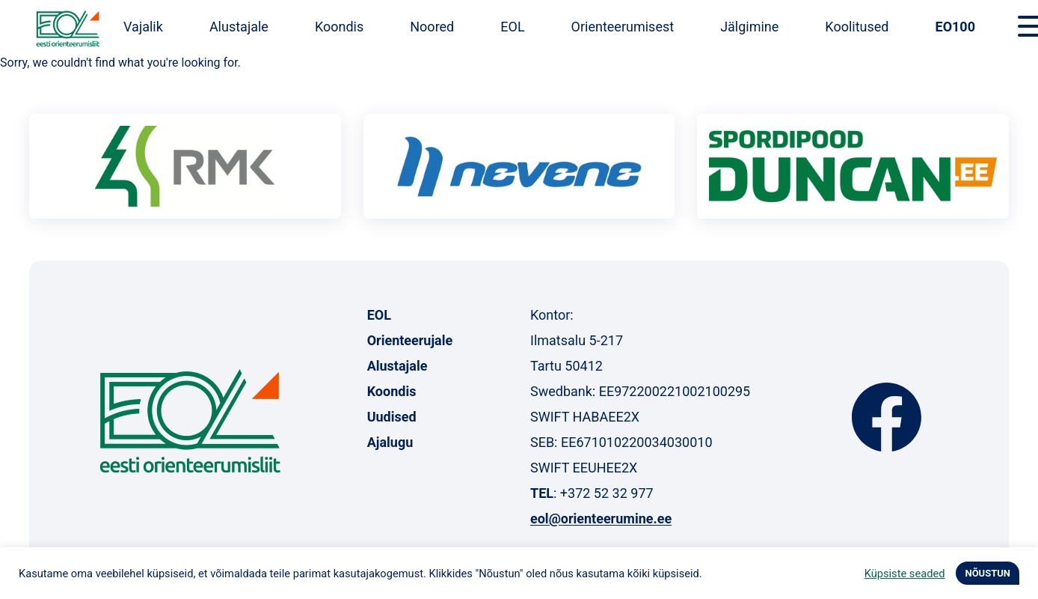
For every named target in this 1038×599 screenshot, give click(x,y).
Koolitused (856, 26)
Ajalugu (390, 442)
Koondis (339, 26)
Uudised (392, 417)
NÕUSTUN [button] (987, 573)
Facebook (886, 417)
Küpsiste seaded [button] (905, 573)
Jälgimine (749, 26)
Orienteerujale (410, 340)
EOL (512, 26)
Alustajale (238, 26)
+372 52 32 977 (607, 493)
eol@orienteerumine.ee (601, 518)
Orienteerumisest (623, 26)
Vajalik (143, 26)
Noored (432, 26)
